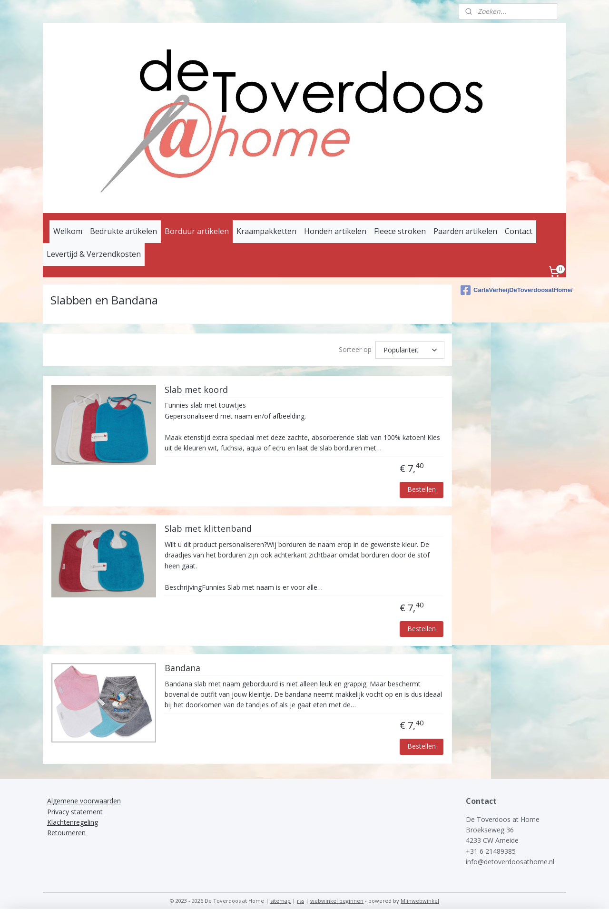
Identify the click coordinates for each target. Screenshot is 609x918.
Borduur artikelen (197, 231)
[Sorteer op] (410, 350)
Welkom (67, 231)
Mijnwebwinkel (420, 900)
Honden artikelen (335, 231)
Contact (518, 231)
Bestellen (421, 489)
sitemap (280, 900)
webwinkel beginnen (336, 900)
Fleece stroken (400, 231)
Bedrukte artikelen (123, 231)
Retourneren (67, 832)
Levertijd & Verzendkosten (94, 254)
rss (300, 900)
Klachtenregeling (72, 822)
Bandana (182, 668)
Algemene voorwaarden (84, 800)
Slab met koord (196, 390)
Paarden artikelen (465, 231)
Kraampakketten (266, 231)
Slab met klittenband (208, 529)
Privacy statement (76, 811)
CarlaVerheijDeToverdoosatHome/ (513, 290)
